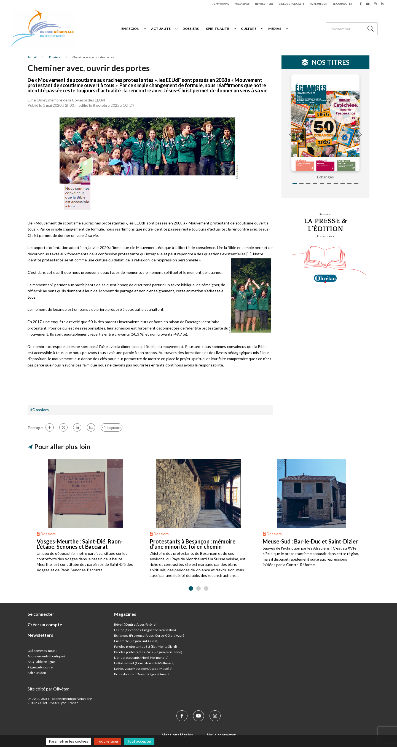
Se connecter (342, 3)
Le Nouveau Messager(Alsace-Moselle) (143, 668)
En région (130, 28)
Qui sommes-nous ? (42, 651)
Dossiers (191, 28)
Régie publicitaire (40, 667)
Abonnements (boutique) (46, 656)
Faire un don (318, 3)
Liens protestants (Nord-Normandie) (141, 657)
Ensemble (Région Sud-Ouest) (136, 641)
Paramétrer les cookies (68, 741)
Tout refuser (107, 741)
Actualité (161, 28)
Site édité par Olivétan (48, 688)
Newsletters (264, 3)
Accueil (32, 57)
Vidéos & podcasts (291, 3)
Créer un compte (45, 624)
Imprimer (114, 427)
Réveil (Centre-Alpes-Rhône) (135, 624)
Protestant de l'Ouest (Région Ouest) (141, 674)
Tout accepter (139, 741)
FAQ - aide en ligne (41, 662)
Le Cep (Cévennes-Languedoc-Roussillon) (145, 630)
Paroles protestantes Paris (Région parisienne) (148, 652)
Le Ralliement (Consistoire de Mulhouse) (144, 663)
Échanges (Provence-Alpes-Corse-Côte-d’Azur (148, 635)
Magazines (242, 3)
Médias (274, 28)
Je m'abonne (221, 3)
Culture (248, 28)
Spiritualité (217, 28)
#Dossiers (39, 409)
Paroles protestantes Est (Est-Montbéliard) (145, 646)
